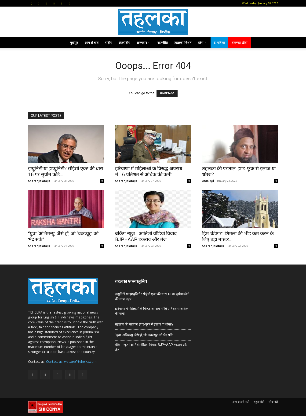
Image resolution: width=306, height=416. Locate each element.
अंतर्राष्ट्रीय (124, 42)
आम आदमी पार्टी (240, 402)
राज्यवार (143, 42)
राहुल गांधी (259, 402)
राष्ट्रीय (108, 42)
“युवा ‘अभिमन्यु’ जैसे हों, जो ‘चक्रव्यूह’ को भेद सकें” (144, 335)
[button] (31, 3)
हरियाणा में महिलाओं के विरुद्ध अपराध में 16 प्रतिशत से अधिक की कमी (148, 171)
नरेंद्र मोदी (273, 402)
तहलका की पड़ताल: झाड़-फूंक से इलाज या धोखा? (144, 324)
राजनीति (162, 42)
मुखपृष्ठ (74, 42)
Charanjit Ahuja (39, 180)
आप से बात (91, 42)
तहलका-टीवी (240, 42)
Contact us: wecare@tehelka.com (71, 361)
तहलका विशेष (182, 42)
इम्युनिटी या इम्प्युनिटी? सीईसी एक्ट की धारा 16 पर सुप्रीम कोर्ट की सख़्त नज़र (152, 296)
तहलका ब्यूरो (208, 180)
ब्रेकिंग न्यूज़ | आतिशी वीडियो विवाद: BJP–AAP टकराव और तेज (146, 236)
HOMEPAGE (167, 93)
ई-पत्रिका (219, 42)
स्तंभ (202, 42)
